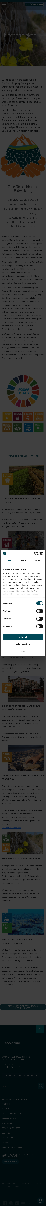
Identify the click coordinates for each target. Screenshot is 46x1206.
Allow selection (23, 644)
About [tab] (37, 560)
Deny (23, 651)
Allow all (23, 637)
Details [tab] (23, 560)
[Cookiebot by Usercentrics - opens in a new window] (32, 553)
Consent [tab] (8, 560)
